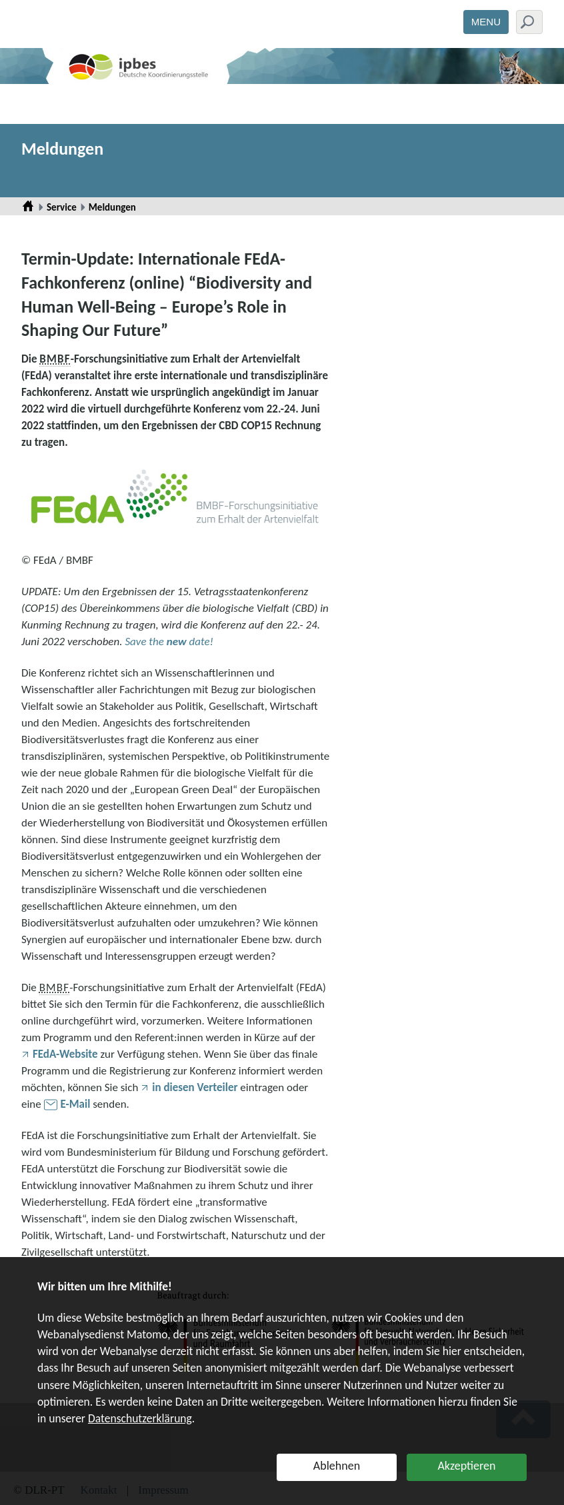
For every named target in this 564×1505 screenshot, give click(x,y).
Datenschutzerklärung (140, 1418)
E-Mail (76, 1104)
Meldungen (62, 148)
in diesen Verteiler (194, 1087)
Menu (486, 21)
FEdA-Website (65, 1054)
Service (62, 207)
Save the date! (169, 642)
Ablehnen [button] (336, 1465)
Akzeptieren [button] (466, 1465)
